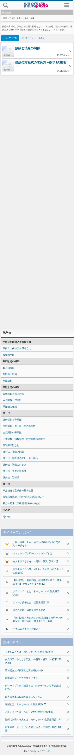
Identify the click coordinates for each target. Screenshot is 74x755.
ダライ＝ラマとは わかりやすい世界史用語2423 (36, 593)
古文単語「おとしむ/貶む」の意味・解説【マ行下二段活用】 (33, 661)
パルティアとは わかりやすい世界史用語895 (29, 712)
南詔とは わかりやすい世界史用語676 (25, 704)
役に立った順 (28, 38)
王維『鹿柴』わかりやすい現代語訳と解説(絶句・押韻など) (36, 544)
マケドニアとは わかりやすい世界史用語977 (29, 651)
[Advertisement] (37, 201)
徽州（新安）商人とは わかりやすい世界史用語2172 (33, 719)
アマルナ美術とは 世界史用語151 (31, 602)
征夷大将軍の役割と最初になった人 (23, 696)
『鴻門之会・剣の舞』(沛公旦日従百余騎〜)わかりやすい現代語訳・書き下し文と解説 (38, 619)
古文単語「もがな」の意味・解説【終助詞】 (36, 561)
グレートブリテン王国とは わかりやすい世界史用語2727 (33, 687)
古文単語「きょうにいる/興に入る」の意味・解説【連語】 (33, 729)
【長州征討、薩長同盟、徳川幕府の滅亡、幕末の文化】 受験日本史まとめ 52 (37, 582)
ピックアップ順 (10, 38)
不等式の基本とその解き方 (27, 628)
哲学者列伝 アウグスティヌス (21, 678)
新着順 (41, 38)
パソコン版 (44, 751)
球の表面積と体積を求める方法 (29, 610)
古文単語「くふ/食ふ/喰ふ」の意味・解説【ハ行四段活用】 (38, 571)
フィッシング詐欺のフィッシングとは (32, 553)
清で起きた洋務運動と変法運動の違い (25, 670)
